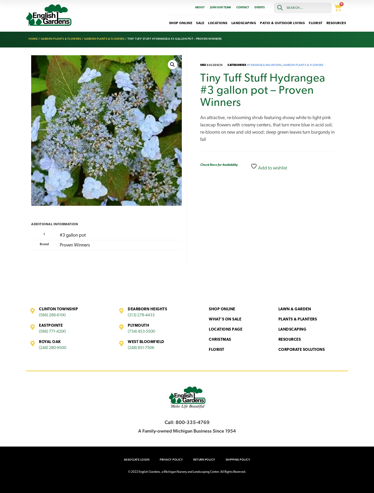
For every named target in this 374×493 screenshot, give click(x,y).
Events (260, 7)
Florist (216, 350)
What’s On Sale (225, 319)
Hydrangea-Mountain (264, 65)
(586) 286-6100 (52, 315)
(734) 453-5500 (141, 332)
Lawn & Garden (294, 309)
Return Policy (204, 459)
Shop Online (222, 309)
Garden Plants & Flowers (61, 38)
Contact (242, 7)
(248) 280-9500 (52, 348)
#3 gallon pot (73, 235)
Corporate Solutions (301, 350)
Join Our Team (220, 7)
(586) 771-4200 (52, 332)
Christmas (220, 340)
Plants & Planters (297, 319)
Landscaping (292, 330)
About (200, 7)
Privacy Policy (171, 459)
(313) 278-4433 (141, 315)
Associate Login (137, 459)
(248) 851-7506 (141, 348)
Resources (289, 340)
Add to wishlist (269, 167)
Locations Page (225, 330)
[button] (172, 64)
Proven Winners (75, 245)
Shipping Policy (238, 459)
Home (33, 38)
